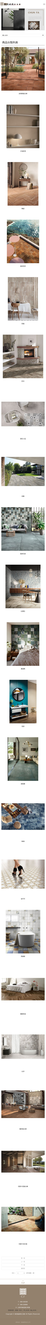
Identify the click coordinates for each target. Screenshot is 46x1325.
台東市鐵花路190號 (24, 1307)
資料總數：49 (30, 1273)
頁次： (14, 1273)
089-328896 (24, 1304)
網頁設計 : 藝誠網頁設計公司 (23, 1322)
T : (19, 1302)
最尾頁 (23, 1268)
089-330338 (24, 1302)
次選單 (23, 35)
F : (19, 1304)
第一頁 (23, 1258)
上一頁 (23, 1261)
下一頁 (23, 1265)
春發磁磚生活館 (10, 4)
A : (16, 1307)
